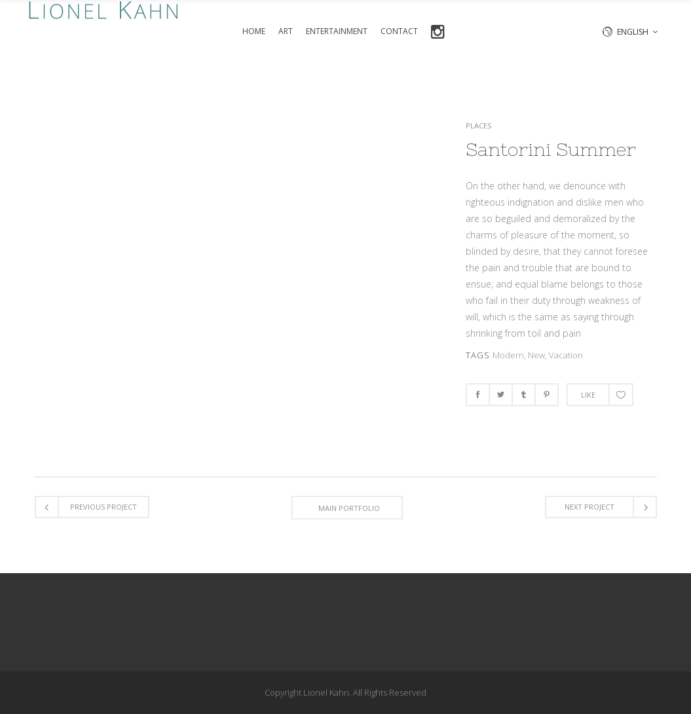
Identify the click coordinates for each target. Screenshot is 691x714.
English (632, 31)
